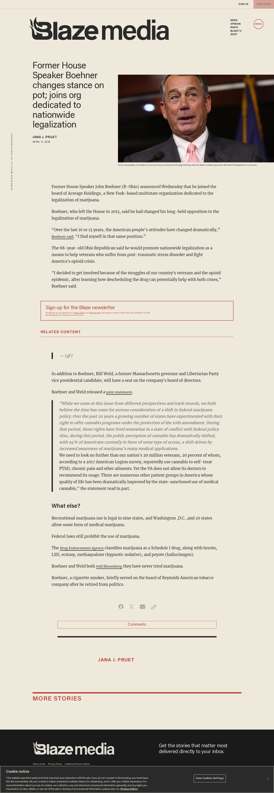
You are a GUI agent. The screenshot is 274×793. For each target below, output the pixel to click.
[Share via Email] (143, 607)
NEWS (233, 20)
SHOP (233, 34)
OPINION (235, 24)
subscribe (263, 4)
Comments (137, 626)
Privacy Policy (79, 313)
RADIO (234, 27)
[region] (137, 779)
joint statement (120, 392)
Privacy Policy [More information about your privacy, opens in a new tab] (129, 789)
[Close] (268, 779)
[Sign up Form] (201, 311)
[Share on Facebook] (119, 607)
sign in (243, 4)
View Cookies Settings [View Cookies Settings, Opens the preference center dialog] (210, 779)
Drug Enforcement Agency (84, 548)
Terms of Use (94, 313)
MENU (258, 24)
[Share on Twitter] (131, 607)
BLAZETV (236, 31)
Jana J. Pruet (47, 138)
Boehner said (64, 236)
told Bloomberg (110, 566)
